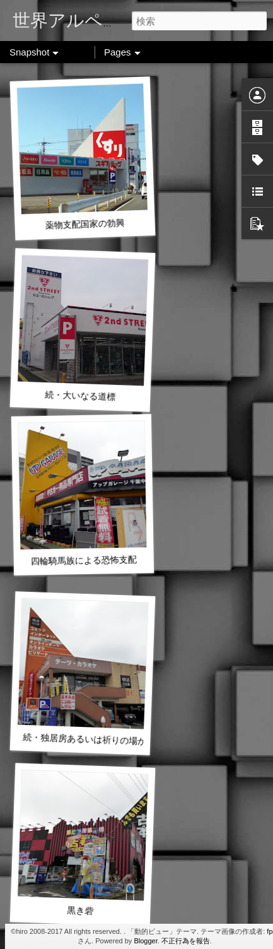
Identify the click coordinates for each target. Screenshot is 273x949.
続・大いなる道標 (80, 395)
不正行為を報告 (185, 941)
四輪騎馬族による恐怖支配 (84, 561)
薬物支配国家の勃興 (84, 224)
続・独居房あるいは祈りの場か (84, 739)
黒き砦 (80, 910)
